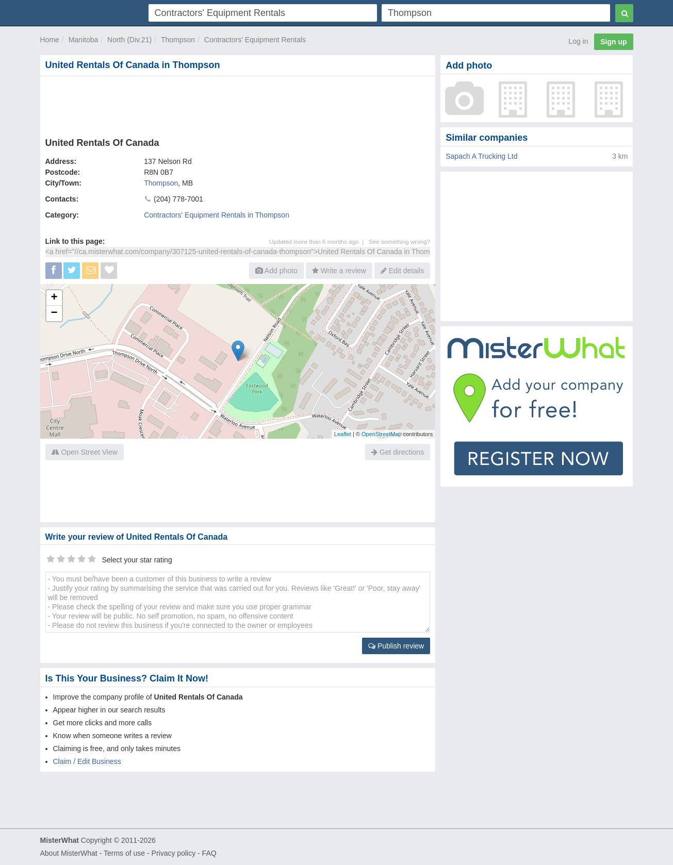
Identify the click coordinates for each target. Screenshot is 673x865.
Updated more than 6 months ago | (319, 241)
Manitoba (84, 40)
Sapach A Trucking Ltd (481, 156)
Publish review (396, 646)
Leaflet (342, 434)
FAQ (209, 853)
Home (49, 40)
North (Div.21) (129, 40)
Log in (578, 41)
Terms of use (124, 853)
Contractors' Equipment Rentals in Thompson (216, 215)
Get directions (397, 452)
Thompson (178, 40)
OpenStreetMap (382, 434)
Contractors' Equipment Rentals (255, 40)
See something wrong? (399, 241)
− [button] (54, 313)
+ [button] (54, 298)
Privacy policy (174, 853)
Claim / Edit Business (87, 761)
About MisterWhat (68, 853)
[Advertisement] (237, 104)
